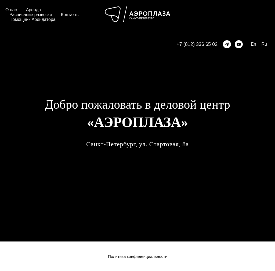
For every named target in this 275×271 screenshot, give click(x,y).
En (253, 44)
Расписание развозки (30, 14)
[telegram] (227, 44)
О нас (11, 10)
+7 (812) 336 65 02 (197, 44)
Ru (264, 44)
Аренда (33, 10)
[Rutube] (239, 44)
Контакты (70, 14)
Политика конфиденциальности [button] (137, 256)
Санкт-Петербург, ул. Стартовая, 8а (137, 144)
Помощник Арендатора (32, 19)
